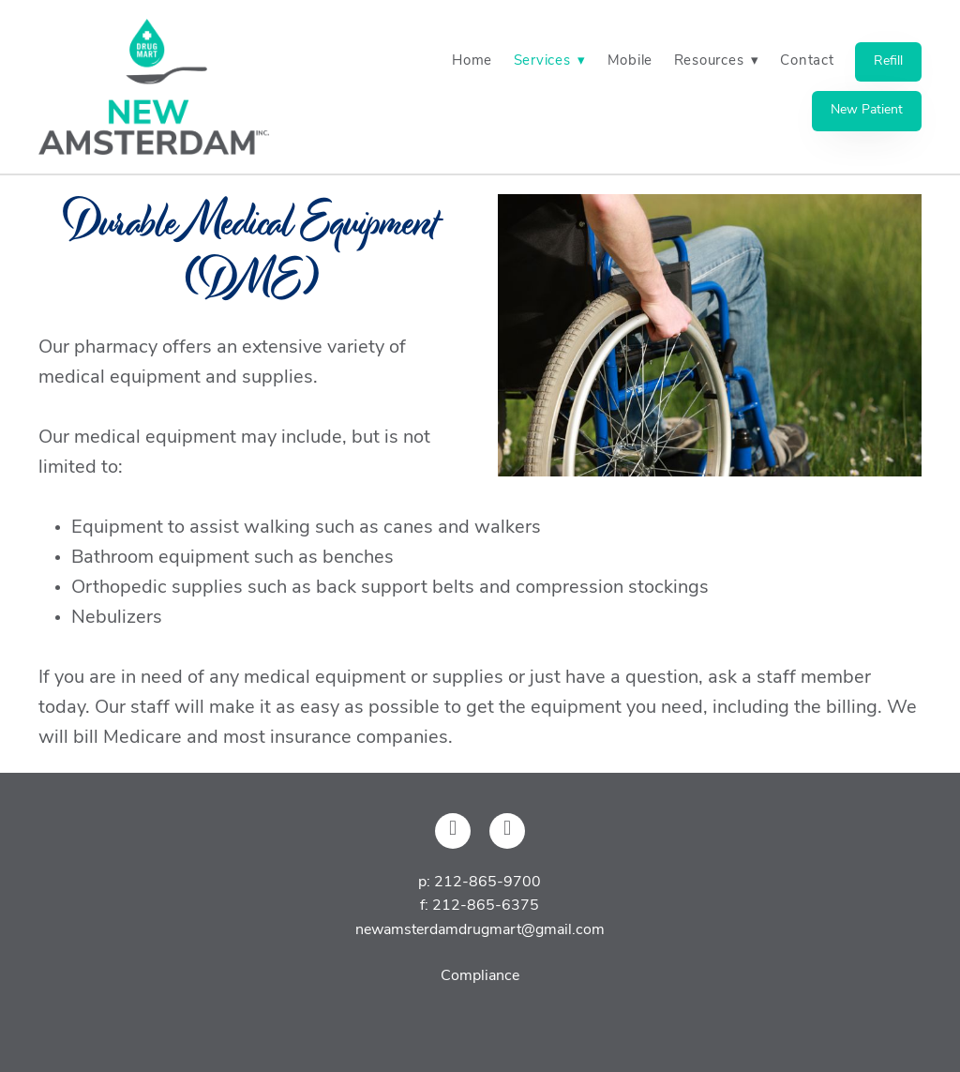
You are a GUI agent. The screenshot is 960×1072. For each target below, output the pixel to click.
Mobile (630, 61)
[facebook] (453, 831)
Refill (888, 61)
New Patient (867, 110)
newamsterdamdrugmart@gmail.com (480, 930)
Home (472, 61)
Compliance (480, 976)
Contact (806, 61)
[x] (507, 831)
